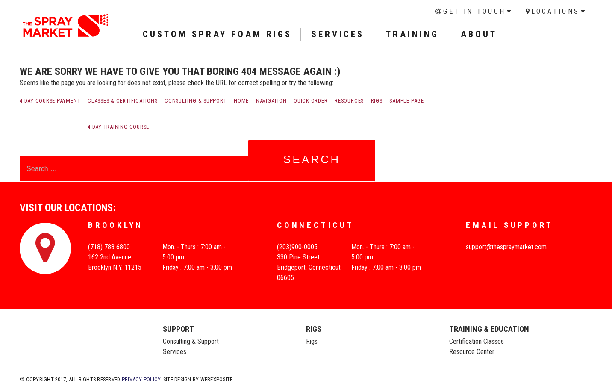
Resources (349, 100)
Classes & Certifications (122, 100)
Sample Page (406, 100)
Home (241, 100)
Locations (555, 11)
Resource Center (471, 352)
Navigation (271, 100)
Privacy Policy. (142, 379)
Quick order (310, 100)
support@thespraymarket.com (506, 247)
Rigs (376, 100)
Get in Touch (474, 11)
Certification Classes (476, 341)
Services (174, 352)
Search (312, 159)
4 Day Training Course (118, 127)
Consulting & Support (196, 100)
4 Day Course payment (50, 100)
